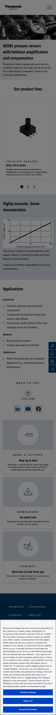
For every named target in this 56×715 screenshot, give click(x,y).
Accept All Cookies (28, 709)
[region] (28, 667)
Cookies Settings (28, 692)
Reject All (27, 701)
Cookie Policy (31, 677)
